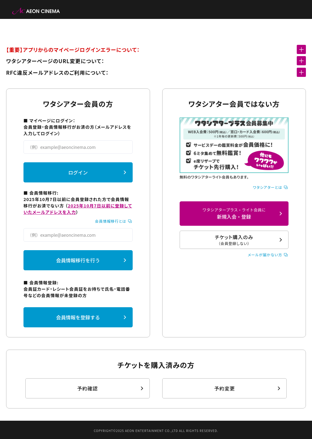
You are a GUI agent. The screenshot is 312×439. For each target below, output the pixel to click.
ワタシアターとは (267, 187)
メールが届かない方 (265, 254)
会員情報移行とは (110, 221)
